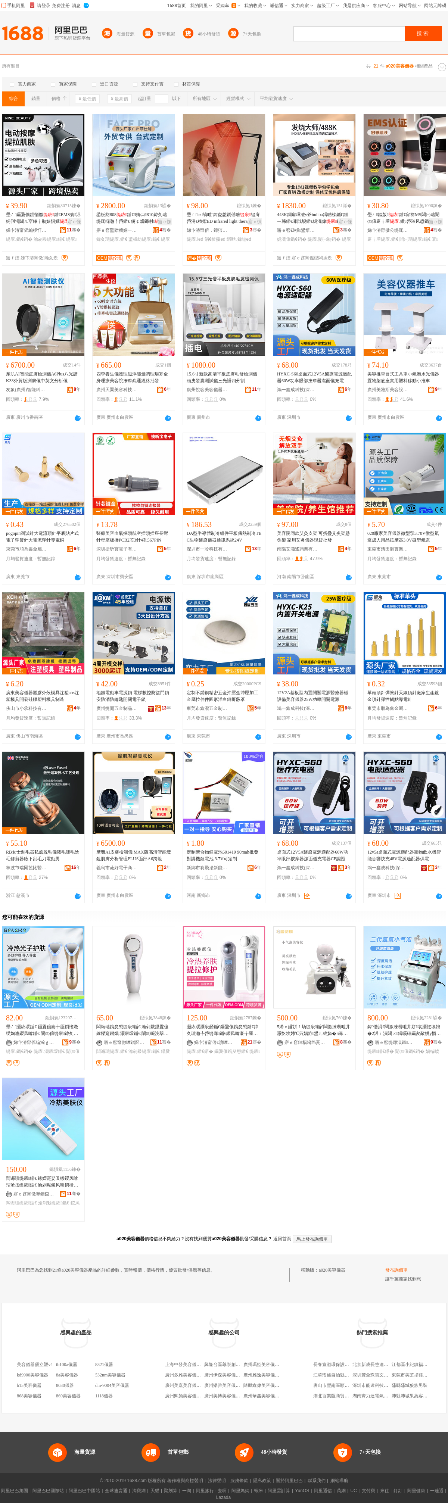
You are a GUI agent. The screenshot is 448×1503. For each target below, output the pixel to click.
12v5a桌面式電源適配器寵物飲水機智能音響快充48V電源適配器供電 (404, 855)
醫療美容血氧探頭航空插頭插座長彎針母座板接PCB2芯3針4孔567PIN (132, 537)
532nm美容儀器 (110, 1375)
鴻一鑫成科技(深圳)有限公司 (297, 389)
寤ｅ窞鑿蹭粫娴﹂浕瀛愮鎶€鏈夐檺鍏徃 (116, 230)
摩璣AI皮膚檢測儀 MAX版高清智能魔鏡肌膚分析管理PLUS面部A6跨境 (133, 855)
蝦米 (258, 1490)
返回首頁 (282, 1238)
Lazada (223, 1497)
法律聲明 (217, 1480)
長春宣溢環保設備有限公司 (340, 1364)
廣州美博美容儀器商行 (226, 1395)
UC (354, 1490)
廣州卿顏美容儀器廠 (185, 1395)
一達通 (437, 1490)
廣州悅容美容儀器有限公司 (207, 389)
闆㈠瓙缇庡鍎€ (414, 239)
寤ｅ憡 (74, 221)
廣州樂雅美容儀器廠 (224, 1385)
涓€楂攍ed (215, 239)
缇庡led (195, 239)
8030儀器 (65, 1385)
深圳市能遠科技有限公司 (377, 1385)
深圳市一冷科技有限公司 (207, 549)
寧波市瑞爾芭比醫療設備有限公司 (26, 867)
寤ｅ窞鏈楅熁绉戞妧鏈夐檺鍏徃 (305, 1042)
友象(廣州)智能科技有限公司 (26, 389)
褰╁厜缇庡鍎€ (382, 239)
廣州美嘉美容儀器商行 (187, 1385)
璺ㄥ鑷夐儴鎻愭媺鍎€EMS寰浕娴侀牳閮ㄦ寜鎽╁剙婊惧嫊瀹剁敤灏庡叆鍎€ (43, 218)
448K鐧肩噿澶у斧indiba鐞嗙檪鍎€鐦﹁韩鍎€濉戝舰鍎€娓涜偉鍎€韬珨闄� (313, 218)
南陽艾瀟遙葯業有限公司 (297, 549)
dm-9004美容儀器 (112, 1385)
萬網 (341, 1490)
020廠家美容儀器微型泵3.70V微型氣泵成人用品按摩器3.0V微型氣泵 (403, 537)
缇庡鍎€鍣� (19, 239)
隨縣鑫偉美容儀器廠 (263, 1385)
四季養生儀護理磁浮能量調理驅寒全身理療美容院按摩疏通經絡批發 (132, 377)
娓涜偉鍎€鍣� (292, 239)
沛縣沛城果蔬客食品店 (414, 1395)
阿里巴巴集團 (14, 1490)
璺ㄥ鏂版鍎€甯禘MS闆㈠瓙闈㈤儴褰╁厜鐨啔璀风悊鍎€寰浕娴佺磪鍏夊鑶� (404, 218)
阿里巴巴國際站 (48, 1490)
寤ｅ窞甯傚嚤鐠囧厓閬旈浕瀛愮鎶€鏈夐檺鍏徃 (124, 1042)
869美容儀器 (68, 1395)
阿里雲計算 (279, 1490)
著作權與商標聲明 (185, 1480)
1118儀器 (104, 1395)
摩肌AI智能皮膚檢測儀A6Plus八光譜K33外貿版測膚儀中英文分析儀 (42, 377)
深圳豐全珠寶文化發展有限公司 (383, 1375)
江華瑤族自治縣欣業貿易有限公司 (346, 1375)
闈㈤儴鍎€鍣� (409, 1051)
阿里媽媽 (240, 1490)
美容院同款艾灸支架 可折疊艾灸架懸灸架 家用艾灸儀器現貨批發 (313, 537)
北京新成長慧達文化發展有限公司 (386, 1364)
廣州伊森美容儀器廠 (224, 1375)
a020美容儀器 (332, 1270)
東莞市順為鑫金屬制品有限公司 (26, 549)
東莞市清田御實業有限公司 (387, 549)
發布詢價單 (396, 1270)
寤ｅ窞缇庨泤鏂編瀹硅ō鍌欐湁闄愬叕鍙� (395, 1042)
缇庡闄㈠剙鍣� (324, 239)
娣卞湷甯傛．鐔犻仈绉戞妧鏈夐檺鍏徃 (207, 230)
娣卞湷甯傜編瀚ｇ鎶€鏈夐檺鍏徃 (34, 1042)
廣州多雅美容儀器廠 (185, 1375)
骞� (74, 230)
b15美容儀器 (29, 1385)
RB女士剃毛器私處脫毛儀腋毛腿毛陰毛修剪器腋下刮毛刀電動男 (42, 855)
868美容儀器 (29, 1395)
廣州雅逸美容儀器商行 (265, 1375)
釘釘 (397, 1490)
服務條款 (239, 1480)
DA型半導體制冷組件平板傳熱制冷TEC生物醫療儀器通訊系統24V (224, 537)
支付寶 (368, 1490)
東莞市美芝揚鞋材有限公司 (418, 1375)
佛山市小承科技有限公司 (26, 708)
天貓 (154, 1490)
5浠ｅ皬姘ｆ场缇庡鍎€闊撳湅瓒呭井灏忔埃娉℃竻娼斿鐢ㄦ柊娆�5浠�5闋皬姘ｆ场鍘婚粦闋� (313, 1030)
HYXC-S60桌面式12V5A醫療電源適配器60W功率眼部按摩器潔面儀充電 (314, 377)
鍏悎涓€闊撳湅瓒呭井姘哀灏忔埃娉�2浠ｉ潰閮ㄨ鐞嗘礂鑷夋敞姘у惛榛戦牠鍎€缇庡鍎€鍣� (404, 1030)
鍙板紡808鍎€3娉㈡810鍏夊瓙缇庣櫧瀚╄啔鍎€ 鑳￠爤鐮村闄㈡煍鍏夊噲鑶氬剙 (133, 218)
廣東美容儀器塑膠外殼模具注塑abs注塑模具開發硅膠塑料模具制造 (42, 696)
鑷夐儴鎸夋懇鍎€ (231, 1051)
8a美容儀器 (67, 1375)
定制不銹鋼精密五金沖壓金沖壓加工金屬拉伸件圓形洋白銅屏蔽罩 (222, 696)
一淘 (186, 1490)
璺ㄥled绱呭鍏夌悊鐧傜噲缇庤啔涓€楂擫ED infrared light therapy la (223, 218)
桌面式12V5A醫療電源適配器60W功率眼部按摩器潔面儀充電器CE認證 (312, 855)
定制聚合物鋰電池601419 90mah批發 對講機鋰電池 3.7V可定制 (222, 855)
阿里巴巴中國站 (84, 1490)
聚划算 (170, 1490)
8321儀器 (104, 1364)
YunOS (302, 1490)
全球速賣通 (116, 1490)
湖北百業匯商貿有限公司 (338, 1395)
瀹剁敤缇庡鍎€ (49, 239)
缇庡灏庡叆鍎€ (49, 1051)
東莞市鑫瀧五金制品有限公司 (207, 708)
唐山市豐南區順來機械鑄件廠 (342, 1385)
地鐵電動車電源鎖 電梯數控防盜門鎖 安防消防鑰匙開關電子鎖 (132, 696)
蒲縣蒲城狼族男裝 (409, 1385)
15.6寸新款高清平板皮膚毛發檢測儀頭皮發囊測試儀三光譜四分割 (222, 377)
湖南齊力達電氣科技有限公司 (381, 1395)
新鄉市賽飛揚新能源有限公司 (207, 867)
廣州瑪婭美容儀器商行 (265, 1364)
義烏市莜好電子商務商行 (116, 867)
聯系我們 (317, 1480)
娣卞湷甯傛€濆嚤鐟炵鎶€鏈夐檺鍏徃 (214, 1042)
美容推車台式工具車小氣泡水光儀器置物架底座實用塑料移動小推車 (403, 377)
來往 (384, 1490)
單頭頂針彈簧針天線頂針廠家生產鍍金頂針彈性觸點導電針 (403, 696)
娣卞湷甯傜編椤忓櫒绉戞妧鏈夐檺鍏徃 (26, 230)
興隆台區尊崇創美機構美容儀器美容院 (242, 1364)
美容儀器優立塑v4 (35, 1364)
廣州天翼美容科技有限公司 (116, 389)
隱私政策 (262, 1480)
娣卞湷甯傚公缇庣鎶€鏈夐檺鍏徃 (387, 230)
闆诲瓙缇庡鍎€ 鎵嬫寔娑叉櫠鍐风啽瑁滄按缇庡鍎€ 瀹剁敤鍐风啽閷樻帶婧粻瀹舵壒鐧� (42, 1182)
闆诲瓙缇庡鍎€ (111, 1051)
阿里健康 (416, 1490)
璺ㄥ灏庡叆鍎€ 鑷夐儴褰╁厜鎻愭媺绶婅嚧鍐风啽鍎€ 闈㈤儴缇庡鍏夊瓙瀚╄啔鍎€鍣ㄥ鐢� (42, 1030)
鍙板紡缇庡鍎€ (143, 239)
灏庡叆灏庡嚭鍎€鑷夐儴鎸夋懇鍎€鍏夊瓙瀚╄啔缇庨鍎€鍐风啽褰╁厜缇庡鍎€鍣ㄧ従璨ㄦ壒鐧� (222, 1030)
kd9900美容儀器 (32, 1375)
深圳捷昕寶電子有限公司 (116, 549)
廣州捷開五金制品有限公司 (116, 708)
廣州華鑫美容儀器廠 (263, 1395)
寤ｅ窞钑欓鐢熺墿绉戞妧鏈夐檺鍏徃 (297, 230)
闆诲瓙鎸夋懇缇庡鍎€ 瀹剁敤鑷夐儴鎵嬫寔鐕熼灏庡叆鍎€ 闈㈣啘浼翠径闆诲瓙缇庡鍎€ (132, 1030)
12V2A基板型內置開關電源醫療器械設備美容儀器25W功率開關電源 (312, 696)
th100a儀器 (66, 1364)
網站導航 (339, 1480)
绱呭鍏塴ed (239, 239)
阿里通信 (323, 1490)
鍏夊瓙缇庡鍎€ (111, 239)
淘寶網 (139, 1490)
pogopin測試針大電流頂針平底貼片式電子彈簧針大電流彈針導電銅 (42, 537)
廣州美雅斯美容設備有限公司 (387, 389)
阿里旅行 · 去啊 (211, 1490)
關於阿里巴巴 (289, 1480)
